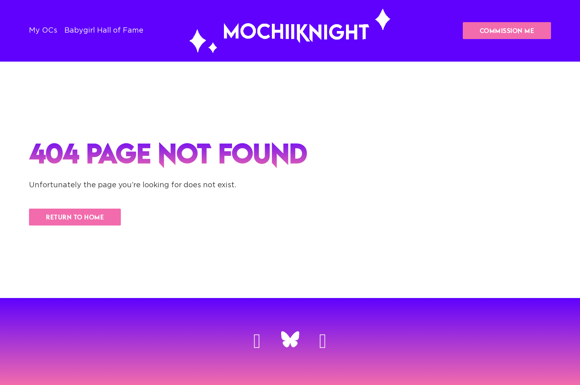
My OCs (43, 30)
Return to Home (75, 217)
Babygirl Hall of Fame (103, 30)
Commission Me (507, 31)
